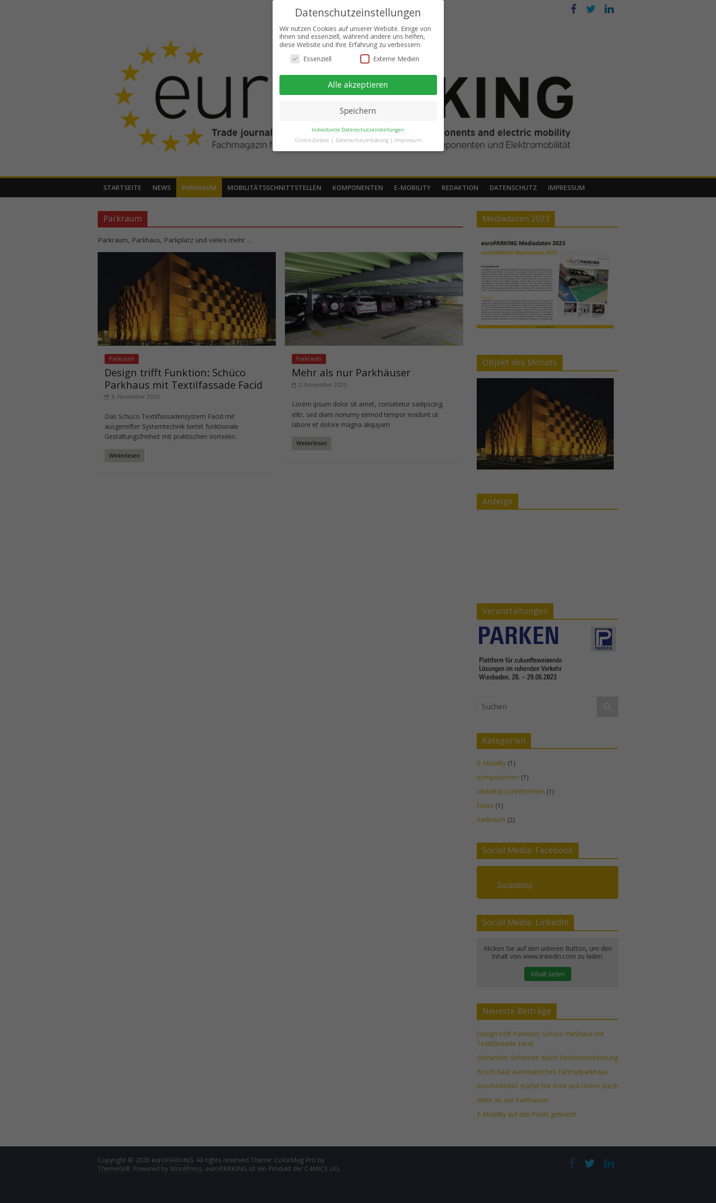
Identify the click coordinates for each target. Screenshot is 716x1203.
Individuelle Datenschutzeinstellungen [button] (358, 130)
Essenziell (311, 58)
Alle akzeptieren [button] (358, 84)
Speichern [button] (358, 110)
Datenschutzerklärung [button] (363, 140)
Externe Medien (389, 58)
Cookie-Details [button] (312, 140)
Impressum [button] (408, 140)
